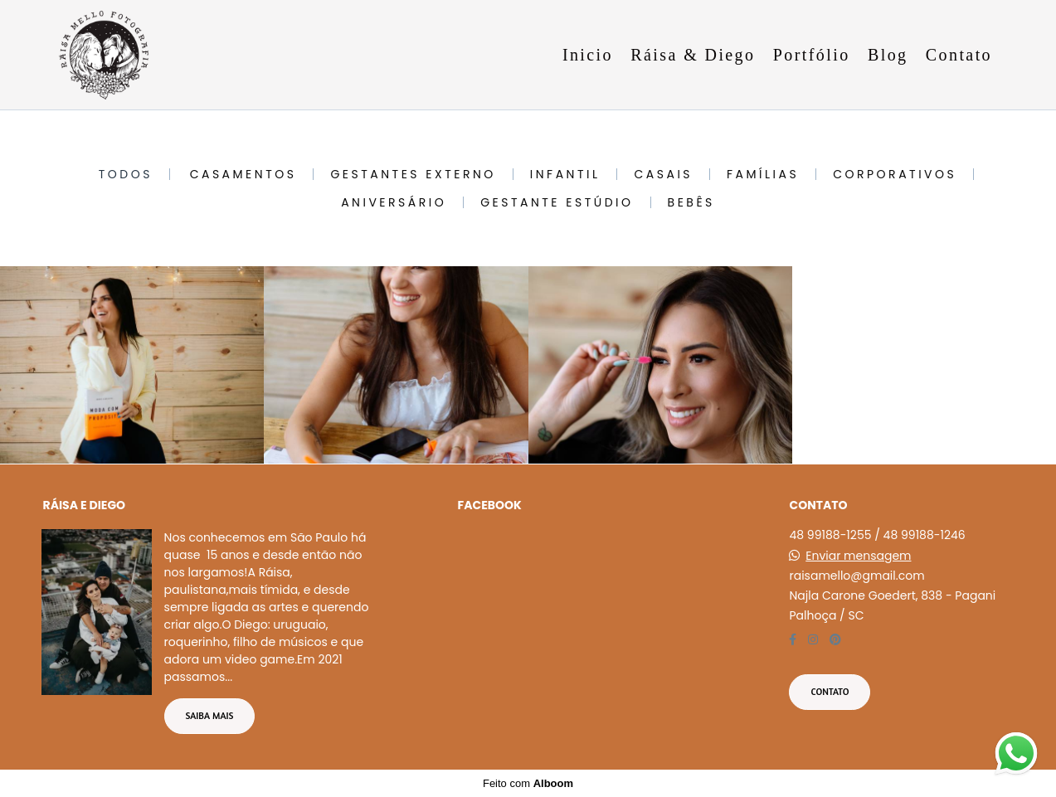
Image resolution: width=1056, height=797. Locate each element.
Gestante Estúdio (556, 202)
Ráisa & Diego (692, 55)
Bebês (691, 202)
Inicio (587, 55)
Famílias (763, 174)
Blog (888, 55)
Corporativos (894, 174)
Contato (959, 55)
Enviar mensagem (858, 555)
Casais (663, 174)
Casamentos (243, 174)
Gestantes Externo (412, 174)
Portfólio (811, 55)
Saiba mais (210, 716)
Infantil (565, 174)
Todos (126, 174)
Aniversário (393, 202)
